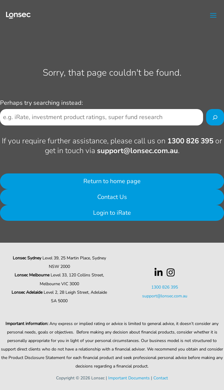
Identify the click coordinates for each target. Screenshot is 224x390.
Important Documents (129, 378)
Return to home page (112, 181)
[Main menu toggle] (213, 15)
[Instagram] (170, 272)
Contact (160, 378)
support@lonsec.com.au (137, 151)
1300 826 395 (190, 141)
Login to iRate (112, 213)
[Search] (215, 117)
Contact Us (112, 197)
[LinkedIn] (158, 272)
